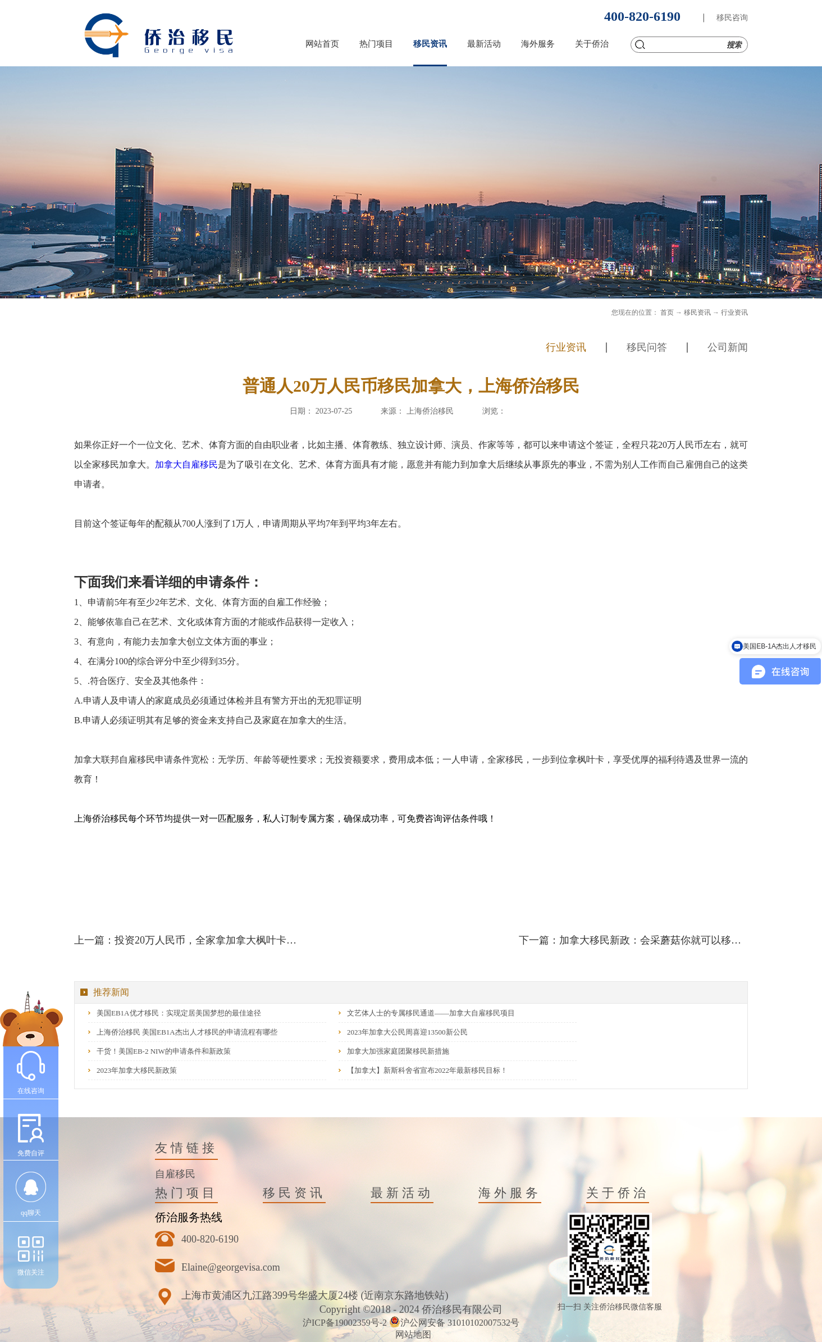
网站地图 (411, 1334)
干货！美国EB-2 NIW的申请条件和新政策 (164, 1051)
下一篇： (633, 940)
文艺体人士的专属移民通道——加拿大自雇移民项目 (431, 1013)
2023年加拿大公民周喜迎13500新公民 (407, 1032)
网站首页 (322, 43)
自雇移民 (175, 1174)
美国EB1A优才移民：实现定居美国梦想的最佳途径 (179, 1013)
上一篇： (188, 940)
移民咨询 (732, 17)
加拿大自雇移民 (186, 464)
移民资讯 (697, 312)
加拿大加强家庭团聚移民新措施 (398, 1051)
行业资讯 (734, 312)
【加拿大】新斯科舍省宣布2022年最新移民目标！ (427, 1070)
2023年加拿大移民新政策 (137, 1070)
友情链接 (186, 1148)
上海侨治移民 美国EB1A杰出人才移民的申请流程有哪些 (187, 1032)
